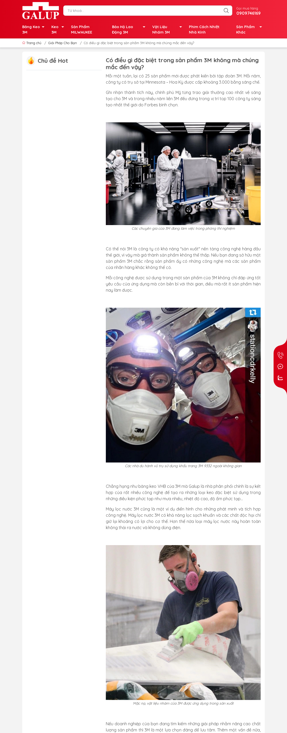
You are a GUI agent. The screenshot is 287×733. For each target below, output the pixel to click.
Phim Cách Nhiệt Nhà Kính (204, 30)
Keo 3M (59, 30)
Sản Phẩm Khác (250, 30)
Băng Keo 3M (34, 30)
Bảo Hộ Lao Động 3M (130, 30)
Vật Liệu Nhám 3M (168, 30)
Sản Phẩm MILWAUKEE (81, 30)
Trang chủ (32, 43)
